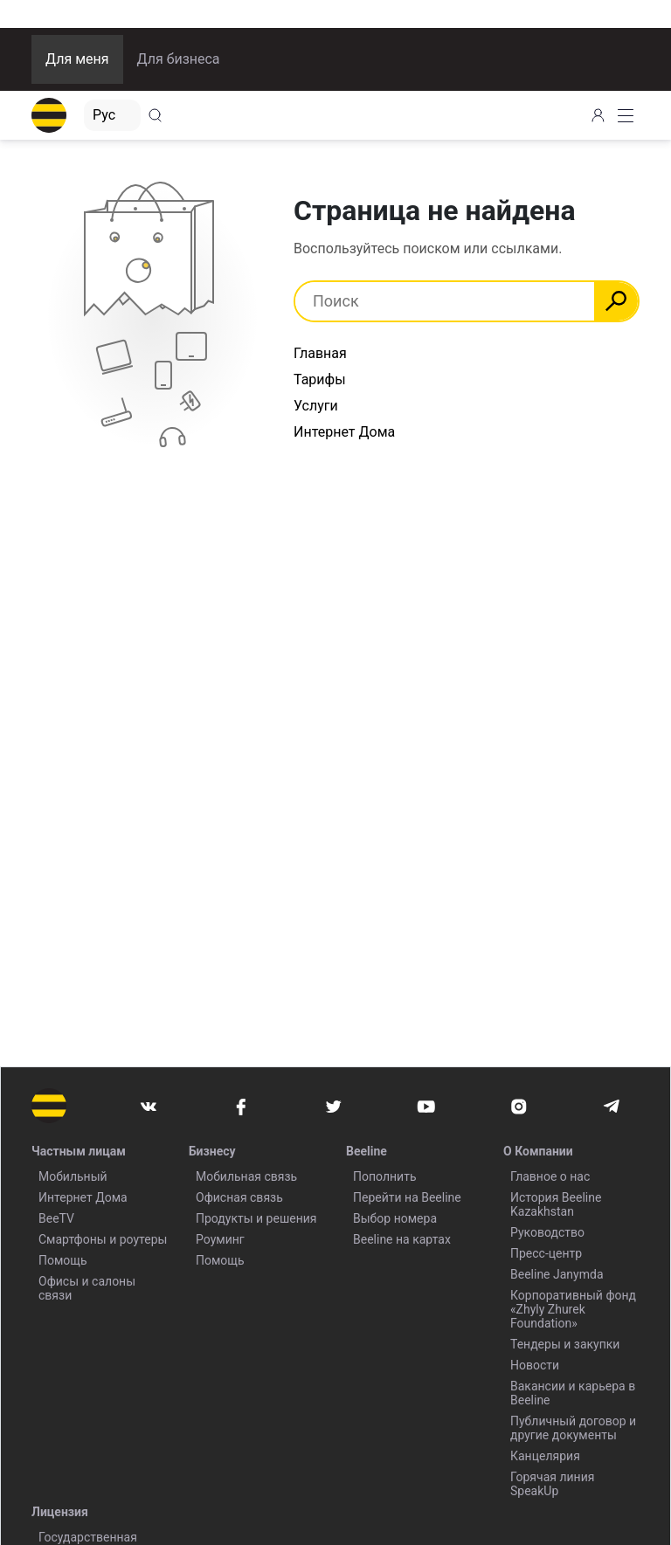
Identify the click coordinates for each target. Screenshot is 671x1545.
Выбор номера (395, 1218)
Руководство (547, 1232)
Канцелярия (545, 1456)
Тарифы (320, 379)
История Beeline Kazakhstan (555, 1204)
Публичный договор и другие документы (573, 1428)
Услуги (316, 405)
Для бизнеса (178, 59)
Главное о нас (550, 1176)
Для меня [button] (77, 59)
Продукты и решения (256, 1218)
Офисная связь (239, 1197)
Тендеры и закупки (564, 1344)
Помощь (62, 1260)
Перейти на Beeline (407, 1197)
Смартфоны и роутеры (102, 1239)
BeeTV (56, 1218)
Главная (320, 353)
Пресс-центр (546, 1253)
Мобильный (72, 1176)
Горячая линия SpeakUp (552, 1484)
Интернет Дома (344, 432)
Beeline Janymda (557, 1274)
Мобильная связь (246, 1176)
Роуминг (220, 1239)
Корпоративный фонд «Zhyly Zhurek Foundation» (573, 1309)
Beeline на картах (402, 1239)
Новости (534, 1365)
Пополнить (385, 1176)
